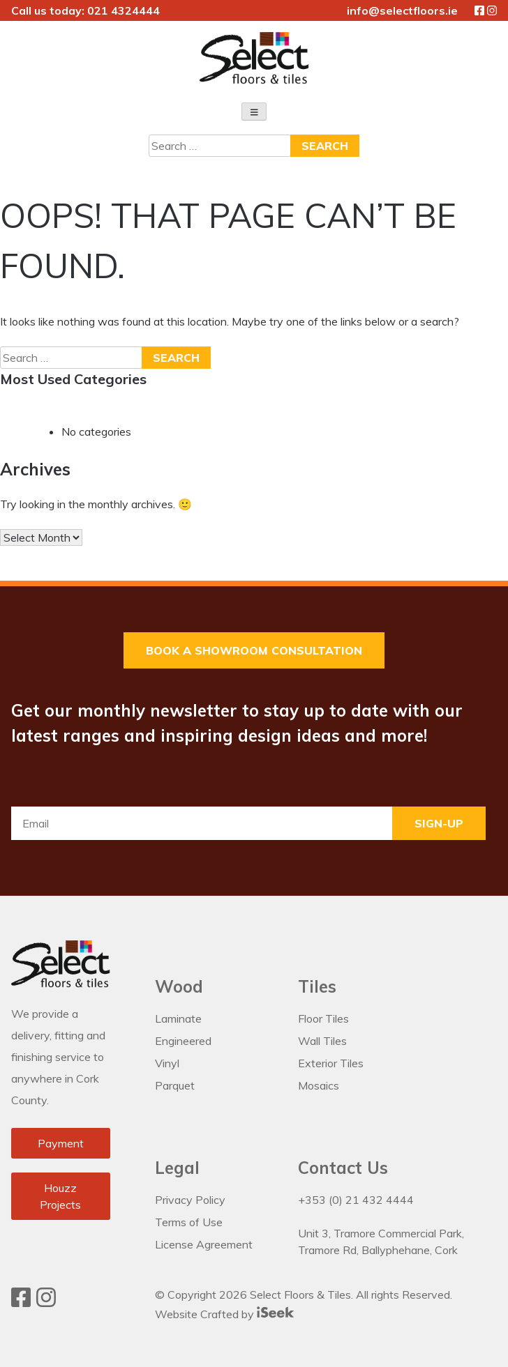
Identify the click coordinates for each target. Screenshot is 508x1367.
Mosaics (318, 1086)
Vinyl (167, 1064)
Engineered (183, 1041)
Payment (61, 1143)
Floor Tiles (323, 1019)
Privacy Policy (190, 1200)
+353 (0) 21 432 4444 (356, 1200)
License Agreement (204, 1245)
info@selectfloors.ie (402, 10)
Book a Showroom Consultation (254, 651)
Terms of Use (189, 1223)
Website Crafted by (224, 1314)
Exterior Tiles (331, 1064)
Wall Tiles (322, 1041)
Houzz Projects (60, 1196)
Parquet (175, 1086)
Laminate (178, 1019)
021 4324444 (123, 10)
